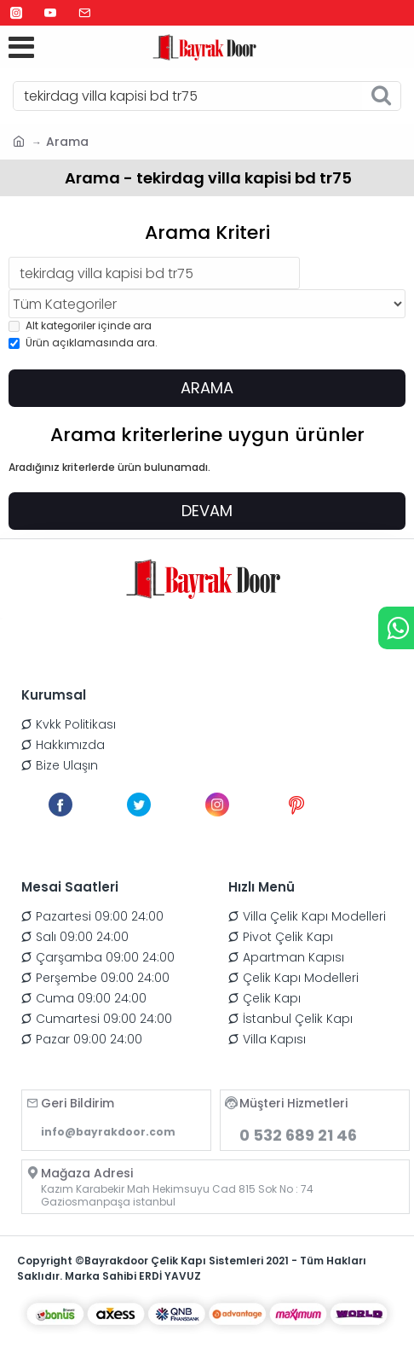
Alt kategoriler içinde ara (80, 325)
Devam (207, 510)
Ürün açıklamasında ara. (83, 342)
